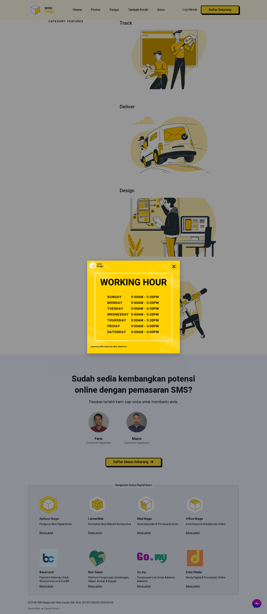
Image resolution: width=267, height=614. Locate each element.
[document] (133, 307)
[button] (174, 266)
